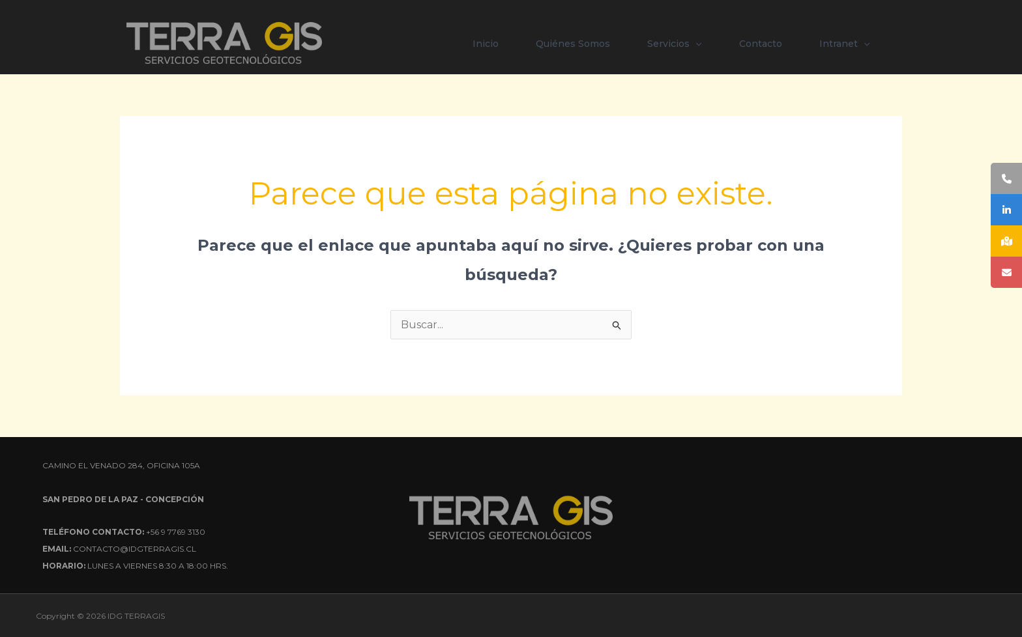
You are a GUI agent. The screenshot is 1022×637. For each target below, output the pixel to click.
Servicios (674, 43)
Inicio (486, 44)
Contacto (760, 44)
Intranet (844, 43)
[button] (695, 43)
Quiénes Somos (573, 44)
